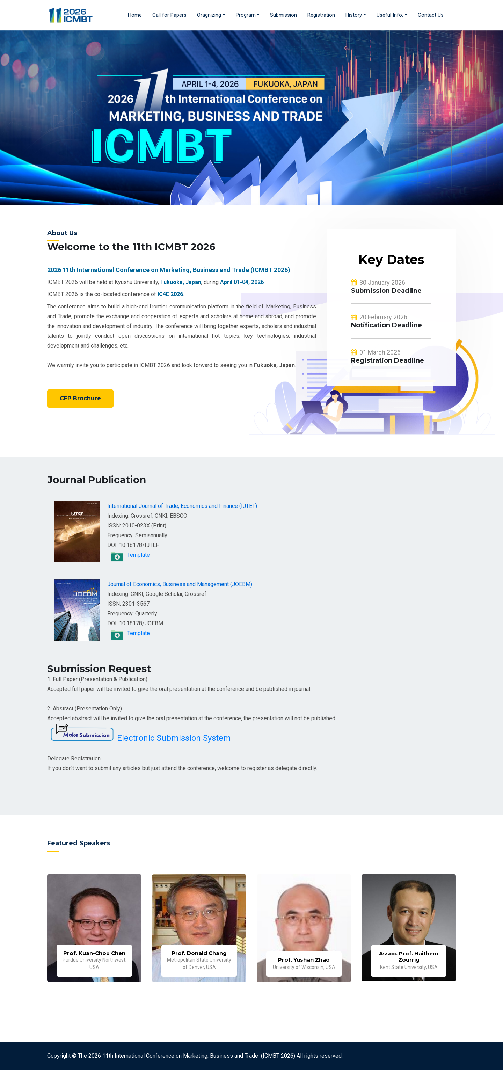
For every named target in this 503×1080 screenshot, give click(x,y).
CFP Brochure (80, 398)
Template (138, 555)
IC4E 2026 (170, 294)
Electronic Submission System (174, 738)
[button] (211, 15)
